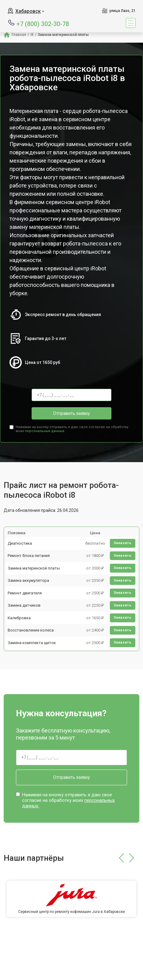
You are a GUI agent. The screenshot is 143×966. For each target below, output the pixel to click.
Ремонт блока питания (29, 555)
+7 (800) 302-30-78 (43, 23)
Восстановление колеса (31, 630)
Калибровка (19, 618)
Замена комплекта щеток (32, 642)
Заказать (123, 543)
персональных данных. (45, 431)
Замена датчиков (24, 605)
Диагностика (20, 543)
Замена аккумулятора (28, 580)
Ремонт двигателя (25, 593)
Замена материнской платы (34, 568)
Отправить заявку (71, 413)
